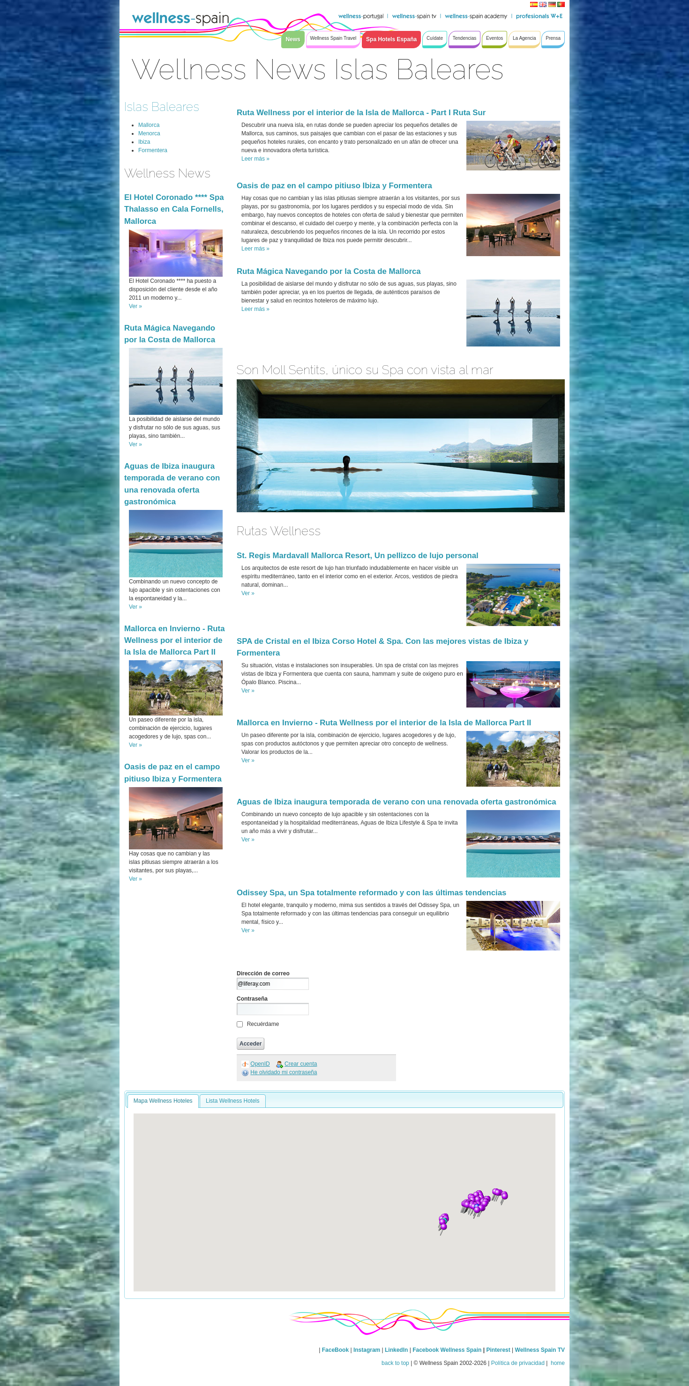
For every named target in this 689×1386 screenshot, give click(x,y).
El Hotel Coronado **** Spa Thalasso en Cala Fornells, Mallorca (174, 209)
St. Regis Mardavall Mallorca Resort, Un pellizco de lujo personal (358, 555)
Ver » (135, 306)
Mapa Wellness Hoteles (163, 1101)
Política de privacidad (518, 1363)
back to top (395, 1363)
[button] (467, 1208)
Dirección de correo (263, 973)
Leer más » (255, 158)
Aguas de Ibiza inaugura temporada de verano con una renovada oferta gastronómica (396, 801)
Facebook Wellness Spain (446, 1350)
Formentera (152, 150)
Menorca (149, 133)
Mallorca (148, 125)
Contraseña (252, 998)
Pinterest (499, 1350)
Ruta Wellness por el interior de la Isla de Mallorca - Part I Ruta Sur (361, 112)
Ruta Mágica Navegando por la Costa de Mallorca (329, 271)
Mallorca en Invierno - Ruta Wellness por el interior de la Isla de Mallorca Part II (174, 640)
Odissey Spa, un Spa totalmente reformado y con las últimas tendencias (371, 892)
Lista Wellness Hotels (233, 1101)
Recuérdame (263, 1024)
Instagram (366, 1350)
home (557, 1363)
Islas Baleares (161, 106)
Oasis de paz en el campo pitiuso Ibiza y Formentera (334, 185)
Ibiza (144, 142)
